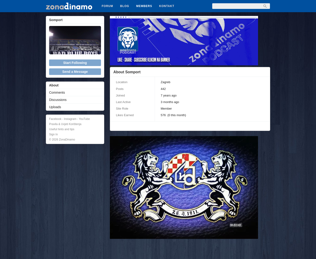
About (53, 85)
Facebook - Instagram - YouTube (69, 119)
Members (144, 6)
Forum (107, 6)
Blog (124, 6)
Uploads (55, 107)
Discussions (58, 100)
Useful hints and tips (61, 129)
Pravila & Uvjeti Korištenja (65, 124)
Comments (57, 92)
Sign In (53, 134)
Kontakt (166, 6)
